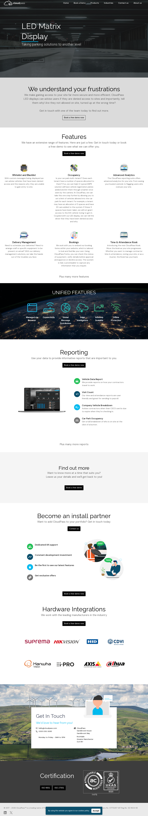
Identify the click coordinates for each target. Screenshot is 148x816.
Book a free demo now (33, 60)
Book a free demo (74, 488)
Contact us (123, 3)
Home (66, 3)
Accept (96, 811)
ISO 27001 (59, 788)
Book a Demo (80, 3)
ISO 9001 (46, 788)
